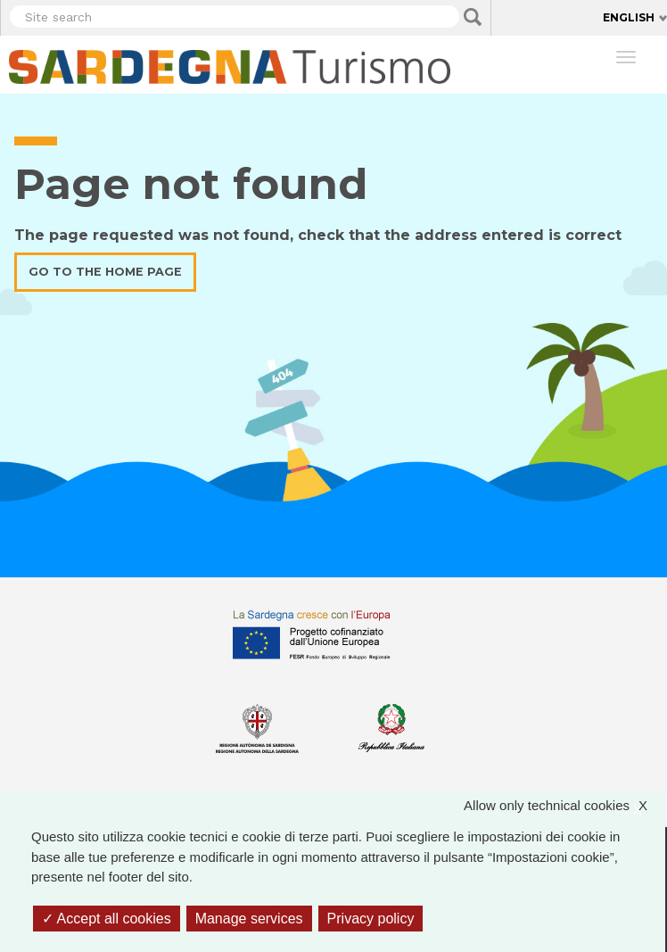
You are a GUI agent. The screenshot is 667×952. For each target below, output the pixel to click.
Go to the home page (105, 271)
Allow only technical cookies (564, 806)
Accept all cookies (106, 918)
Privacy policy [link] (371, 918)
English (629, 17)
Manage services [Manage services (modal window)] (249, 918)
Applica (473, 17)
